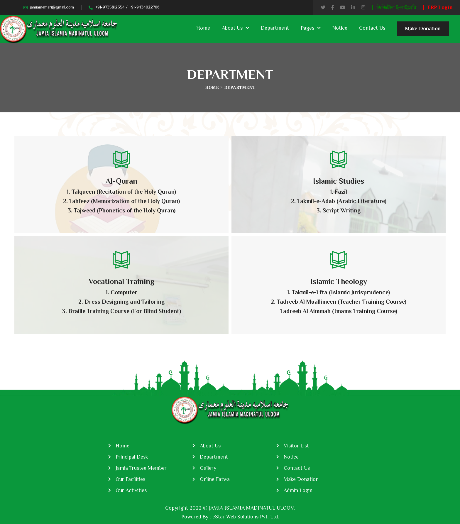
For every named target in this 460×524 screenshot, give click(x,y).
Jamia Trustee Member (141, 468)
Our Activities (131, 490)
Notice (339, 28)
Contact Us (372, 28)
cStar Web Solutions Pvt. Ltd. (245, 517)
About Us (232, 28)
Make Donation (423, 31)
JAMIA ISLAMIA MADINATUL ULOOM (252, 508)
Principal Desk (132, 457)
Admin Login (298, 490)
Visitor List (296, 446)
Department (275, 28)
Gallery (208, 468)
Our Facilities (130, 479)
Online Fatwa (215, 479)
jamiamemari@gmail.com (52, 7)
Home (203, 28)
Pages (307, 28)
